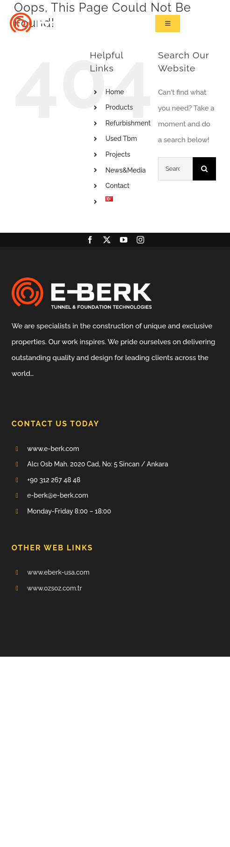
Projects (117, 154)
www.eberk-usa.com (58, 572)
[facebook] (90, 239)
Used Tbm (121, 138)
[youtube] (123, 239)
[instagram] (140, 239)
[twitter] (107, 239)
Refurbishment (128, 123)
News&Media (125, 170)
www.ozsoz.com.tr (54, 588)
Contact (117, 185)
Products (119, 107)
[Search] (204, 169)
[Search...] (175, 169)
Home (114, 92)
